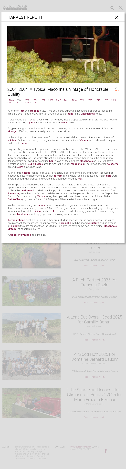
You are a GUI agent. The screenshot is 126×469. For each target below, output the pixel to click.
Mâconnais (86, 161)
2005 (27, 100)
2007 (43, 100)
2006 (35, 100)
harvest (25, 143)
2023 (19, 102)
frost (21, 110)
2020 (106, 100)
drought (34, 110)
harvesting (14, 193)
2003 (11, 100)
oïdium (84, 140)
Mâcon (41, 196)
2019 (98, 100)
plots (32, 122)
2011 (66, 100)
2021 (113, 100)
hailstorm (112, 163)
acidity (15, 225)
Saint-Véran (15, 199)
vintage (12, 131)
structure (93, 223)
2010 (58, 100)
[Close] (117, 17)
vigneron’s (16, 234)
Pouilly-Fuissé (35, 163)
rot (52, 211)
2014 (74, 100)
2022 (11, 102)
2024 (27, 102)
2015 (82, 100)
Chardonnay (88, 113)
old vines (27, 190)
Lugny (19, 166)
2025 (35, 102)
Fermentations (16, 220)
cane (70, 113)
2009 (50, 100)
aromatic (66, 223)
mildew (12, 140)
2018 (90, 100)
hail (51, 161)
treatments (23, 214)
